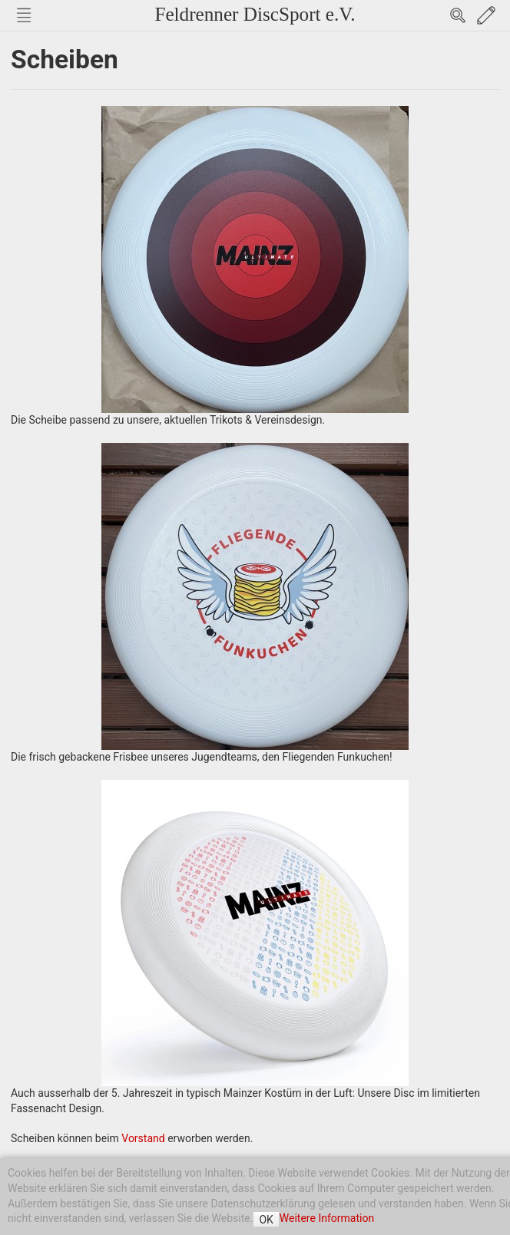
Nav (23, 15)
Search (457, 15)
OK (266, 1220)
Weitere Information (327, 1218)
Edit (486, 15)
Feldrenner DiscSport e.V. (254, 14)
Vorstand (142, 1138)
